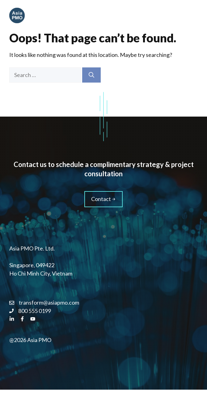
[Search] (91, 75)
